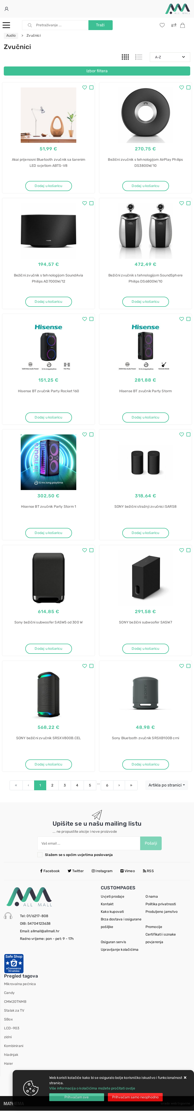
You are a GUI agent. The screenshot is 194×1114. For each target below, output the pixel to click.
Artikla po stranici (165, 788)
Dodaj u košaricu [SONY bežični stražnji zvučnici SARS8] (145, 534)
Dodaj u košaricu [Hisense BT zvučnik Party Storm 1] (48, 534)
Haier (8, 1067)
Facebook (50, 874)
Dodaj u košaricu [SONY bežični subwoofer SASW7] (145, 651)
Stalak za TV (14, 1014)
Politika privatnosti (161, 907)
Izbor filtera (97, 70)
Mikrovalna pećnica (20, 987)
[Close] (76, 1097)
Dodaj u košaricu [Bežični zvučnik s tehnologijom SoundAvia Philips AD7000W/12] (48, 302)
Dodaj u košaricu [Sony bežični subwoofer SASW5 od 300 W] (48, 651)
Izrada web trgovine (175, 1106)
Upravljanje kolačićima (119, 953)
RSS (148, 874)
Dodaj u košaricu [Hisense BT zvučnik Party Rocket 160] (48, 418)
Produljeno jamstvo (162, 915)
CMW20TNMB (15, 1005)
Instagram (102, 874)
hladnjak (11, 1058)
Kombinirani (13, 1049)
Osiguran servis (113, 945)
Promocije (154, 930)
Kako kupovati (112, 915)
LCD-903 (11, 1031)
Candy (9, 996)
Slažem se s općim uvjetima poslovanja (79, 858)
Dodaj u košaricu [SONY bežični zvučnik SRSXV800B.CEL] (48, 767)
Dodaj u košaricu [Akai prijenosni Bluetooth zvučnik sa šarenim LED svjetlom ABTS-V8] (48, 186)
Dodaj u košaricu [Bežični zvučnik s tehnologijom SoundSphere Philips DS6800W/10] (145, 302)
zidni (8, 1040)
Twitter (76, 874)
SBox (8, 1022)
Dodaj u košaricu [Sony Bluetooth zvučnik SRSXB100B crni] (145, 767)
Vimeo (127, 874)
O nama (152, 900)
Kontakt (107, 907)
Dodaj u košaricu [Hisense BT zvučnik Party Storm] (145, 418)
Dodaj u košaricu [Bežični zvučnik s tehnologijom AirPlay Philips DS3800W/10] (145, 186)
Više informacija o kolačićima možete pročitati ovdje (92, 1088)
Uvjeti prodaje (112, 900)
